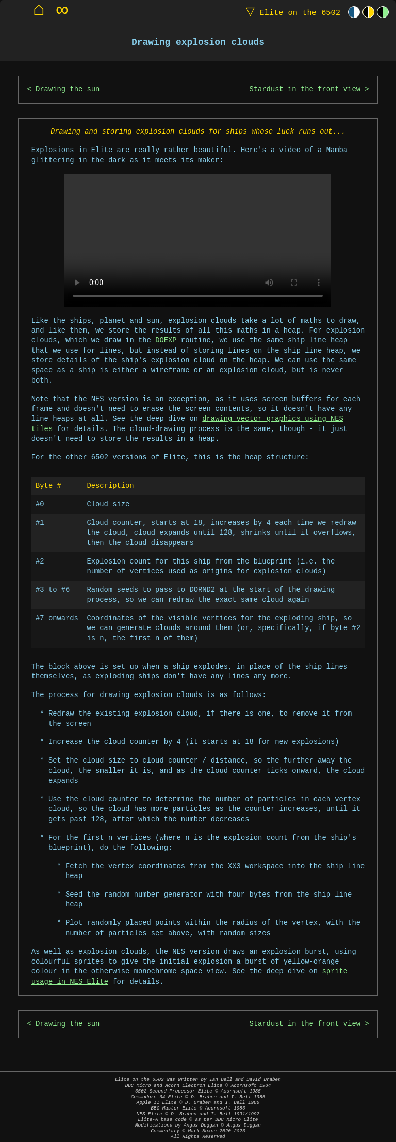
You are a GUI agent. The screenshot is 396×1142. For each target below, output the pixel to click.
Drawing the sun (68, 89)
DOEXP (165, 340)
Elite (290, 12)
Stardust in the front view (304, 89)
